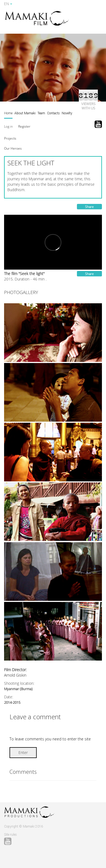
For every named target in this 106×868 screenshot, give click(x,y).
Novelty (67, 113)
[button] (10, 138)
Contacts (53, 113)
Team (41, 113)
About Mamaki (25, 113)
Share (89, 206)
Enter (23, 752)
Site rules (10, 835)
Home (8, 113)
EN (8, 3)
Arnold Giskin (15, 675)
